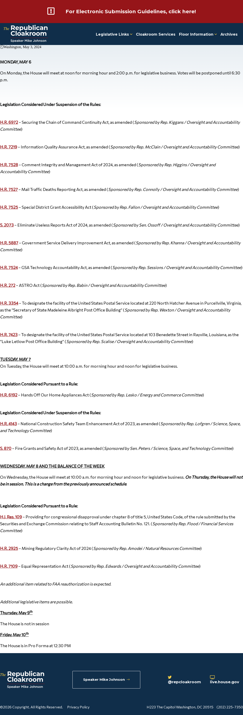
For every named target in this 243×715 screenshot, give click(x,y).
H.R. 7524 (9, 267)
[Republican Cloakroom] (26, 34)
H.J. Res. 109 (11, 516)
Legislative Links (114, 34)
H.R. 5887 (9, 242)
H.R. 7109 (9, 565)
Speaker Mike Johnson (106, 680)
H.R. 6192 (8, 394)
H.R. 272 (7, 285)
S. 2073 (7, 224)
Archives (229, 34)
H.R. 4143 (8, 423)
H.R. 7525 (9, 206)
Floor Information (198, 34)
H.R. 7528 (9, 164)
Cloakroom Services (155, 34)
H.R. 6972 (9, 121)
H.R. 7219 (8, 146)
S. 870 (5, 448)
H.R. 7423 (9, 334)
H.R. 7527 (9, 189)
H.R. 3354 (9, 302)
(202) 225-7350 (230, 706)
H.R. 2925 (9, 548)
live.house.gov (227, 680)
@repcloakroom (186, 680)
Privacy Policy (78, 706)
